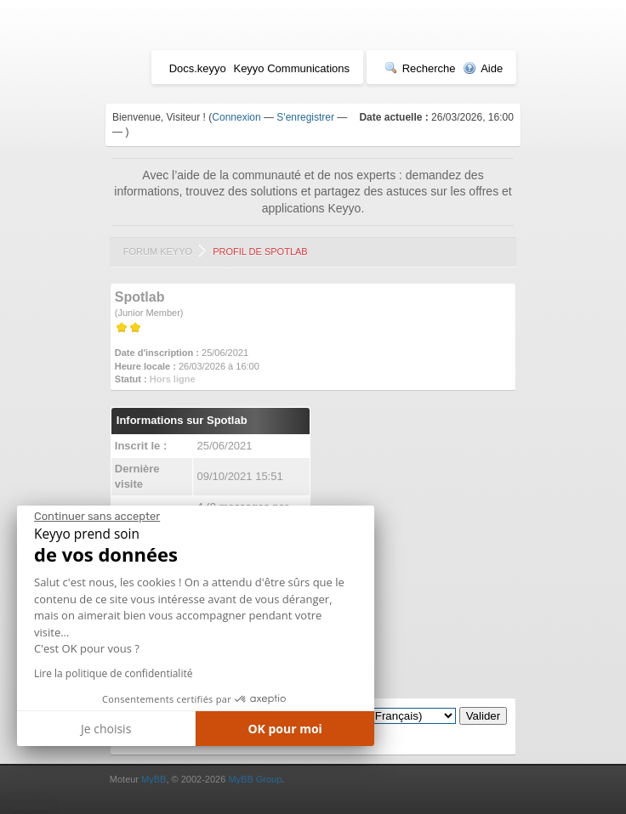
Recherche (420, 68)
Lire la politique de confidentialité (113, 673)
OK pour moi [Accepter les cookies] (285, 729)
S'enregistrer (305, 117)
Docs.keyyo (197, 68)
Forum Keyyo (157, 251)
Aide (483, 68)
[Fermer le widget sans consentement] (97, 516)
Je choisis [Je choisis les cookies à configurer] (106, 729)
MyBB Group (255, 779)
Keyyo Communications (291, 68)
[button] (29, 807)
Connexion (236, 117)
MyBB (153, 779)
